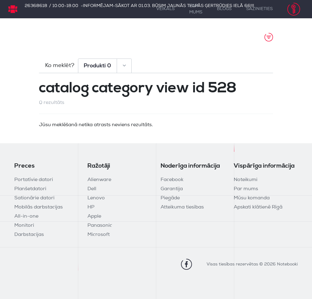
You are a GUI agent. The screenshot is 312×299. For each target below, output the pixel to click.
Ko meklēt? (59, 66)
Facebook (172, 179)
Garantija (172, 189)
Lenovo (96, 198)
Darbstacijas (29, 234)
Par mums (195, 9)
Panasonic (99, 225)
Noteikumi (245, 179)
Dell (91, 189)
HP (90, 207)
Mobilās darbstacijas (38, 207)
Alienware (99, 179)
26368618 (36, 6)
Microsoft (98, 234)
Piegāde (170, 198)
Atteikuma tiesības (182, 207)
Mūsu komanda (252, 198)
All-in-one (26, 216)
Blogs (224, 9)
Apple (94, 216)
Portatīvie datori (33, 179)
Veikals (165, 9)
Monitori (24, 225)
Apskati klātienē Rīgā (258, 207)
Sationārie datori (34, 198)
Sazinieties (259, 9)
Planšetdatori (30, 189)
